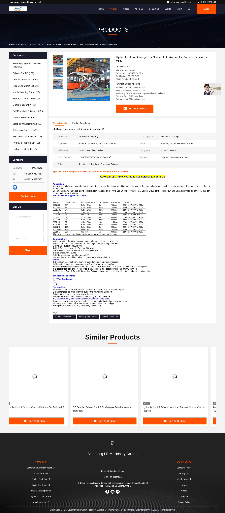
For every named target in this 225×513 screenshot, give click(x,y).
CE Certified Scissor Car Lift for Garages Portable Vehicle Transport (110, 409)
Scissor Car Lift (36, 44)
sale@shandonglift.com (179, 2)
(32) (26, 86)
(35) (28, 111)
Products (113, 9)
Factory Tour (184, 473)
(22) (26, 92)
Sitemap (184, 496)
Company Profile (184, 468)
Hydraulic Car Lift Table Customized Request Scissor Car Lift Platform (182, 409)
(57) (27, 124)
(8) (25, 130)
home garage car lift (88, 317)
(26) (24, 105)
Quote (206, 9)
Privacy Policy (184, 502)
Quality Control (184, 479)
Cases (184, 491)
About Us (139, 9)
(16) (24, 117)
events (168, 9)
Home (101, 9)
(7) (26, 98)
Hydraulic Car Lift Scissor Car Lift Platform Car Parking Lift (42, 407)
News (184, 485)
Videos (126, 9)
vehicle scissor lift (110, 317)
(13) (27, 136)
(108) (23, 73)
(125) (27, 65)
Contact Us (154, 9)
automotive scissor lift (64, 317)
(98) (26, 79)
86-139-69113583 (206, 2)
